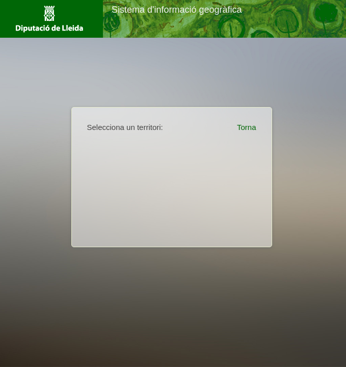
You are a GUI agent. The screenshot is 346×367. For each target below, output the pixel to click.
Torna (246, 127)
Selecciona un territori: (125, 127)
